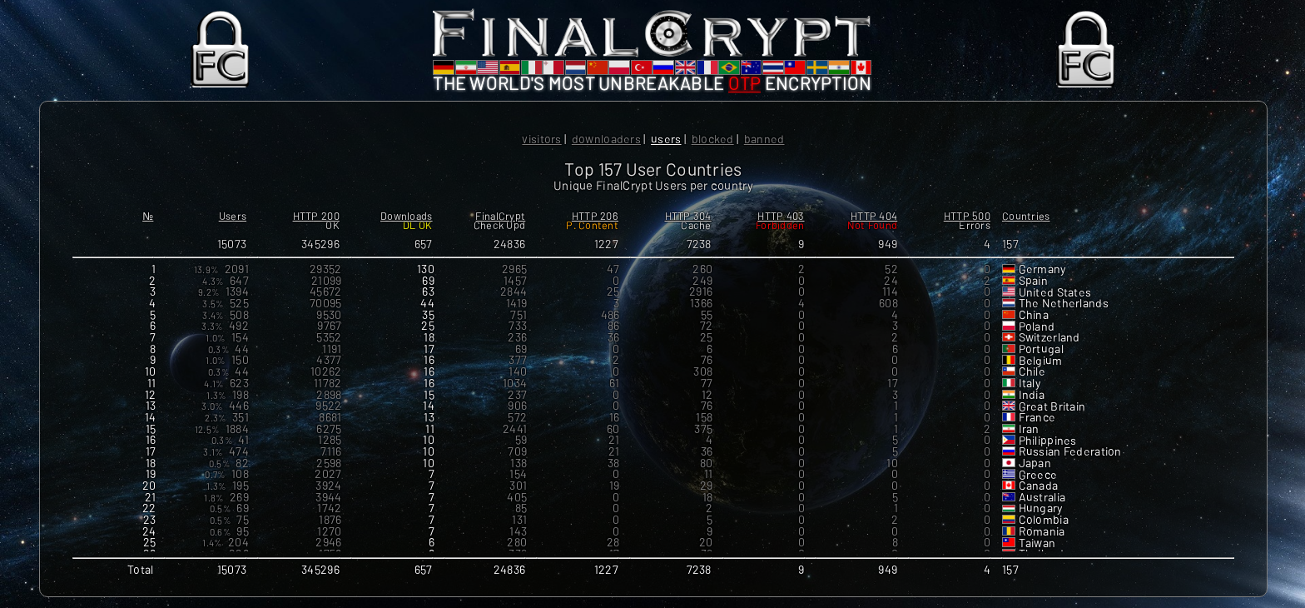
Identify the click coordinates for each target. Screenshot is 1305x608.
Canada (1039, 486)
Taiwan (1037, 543)
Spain (1033, 281)
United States (1055, 292)
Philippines (1048, 441)
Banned (764, 139)
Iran (1029, 429)
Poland (1037, 326)
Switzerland (1049, 337)
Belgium (1041, 361)
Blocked (713, 139)
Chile (1032, 371)
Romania (1042, 531)
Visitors (541, 139)
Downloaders (606, 139)
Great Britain (1052, 406)
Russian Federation (1070, 451)
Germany (1043, 269)
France (1037, 417)
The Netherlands (1064, 303)
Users (666, 139)
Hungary (1041, 508)
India (1031, 395)
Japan (1035, 463)
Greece (1038, 475)
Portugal (1041, 349)
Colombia (1044, 520)
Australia (1042, 497)
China (1034, 315)
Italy (1030, 383)
